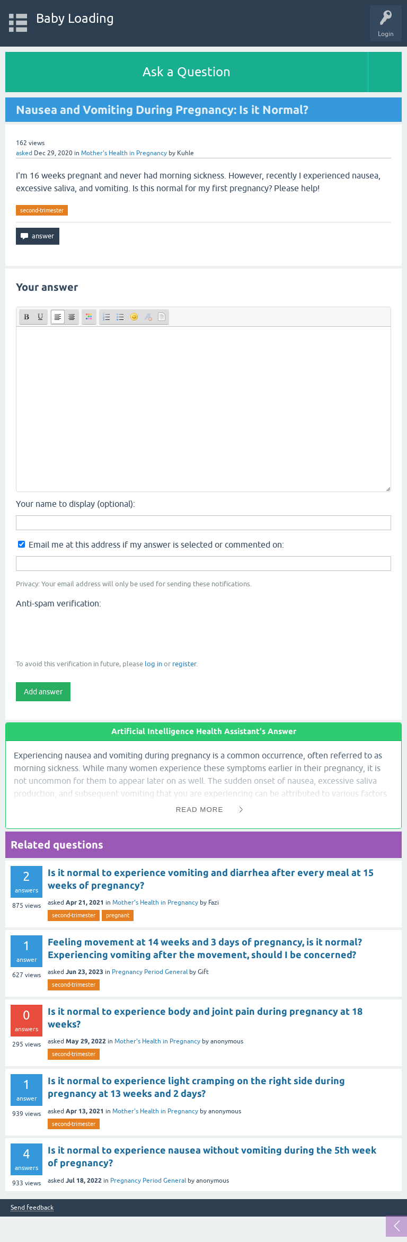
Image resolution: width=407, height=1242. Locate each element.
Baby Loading (75, 18)
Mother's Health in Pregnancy (124, 153)
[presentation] (96, 633)
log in (153, 664)
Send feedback (32, 1207)
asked (24, 153)
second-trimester (42, 210)
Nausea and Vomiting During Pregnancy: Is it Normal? (162, 109)
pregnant (117, 915)
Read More (200, 810)
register (184, 664)
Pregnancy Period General (150, 972)
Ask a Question (187, 72)
